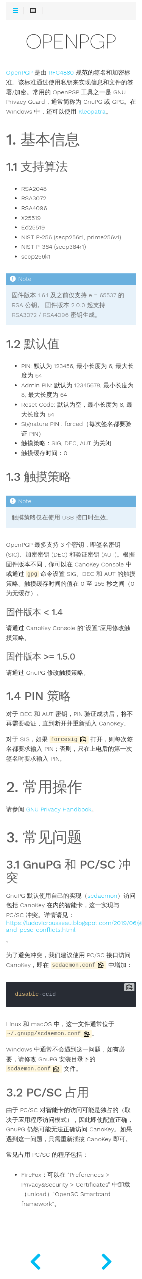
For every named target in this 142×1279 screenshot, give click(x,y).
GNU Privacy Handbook (58, 809)
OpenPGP (19, 72)
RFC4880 (61, 72)
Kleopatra (92, 111)
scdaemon (102, 895)
